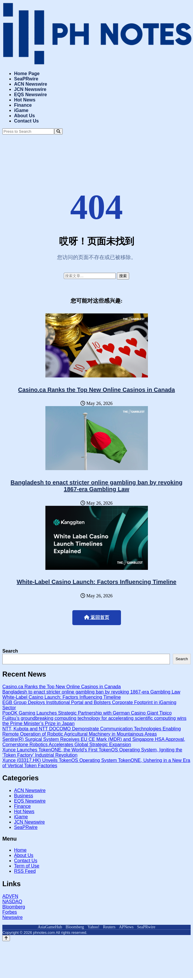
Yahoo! (94, 927)
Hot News (24, 99)
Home (20, 850)
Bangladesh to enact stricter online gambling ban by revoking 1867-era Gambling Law (96, 485)
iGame (21, 110)
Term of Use (26, 865)
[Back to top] (6, 938)
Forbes (9, 912)
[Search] (58, 131)
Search (10, 650)
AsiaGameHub (50, 927)
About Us (24, 115)
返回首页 (96, 617)
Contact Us (26, 120)
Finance (23, 105)
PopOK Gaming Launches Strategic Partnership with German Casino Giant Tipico (87, 712)
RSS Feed (25, 871)
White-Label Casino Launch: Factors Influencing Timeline (96, 582)
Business (23, 795)
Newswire (12, 917)
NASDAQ (12, 901)
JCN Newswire (30, 89)
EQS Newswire (30, 94)
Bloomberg (13, 906)
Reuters (109, 927)
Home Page (27, 73)
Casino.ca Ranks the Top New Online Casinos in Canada (96, 390)
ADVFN (10, 896)
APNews (126, 927)
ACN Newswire (30, 84)
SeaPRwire (26, 78)
